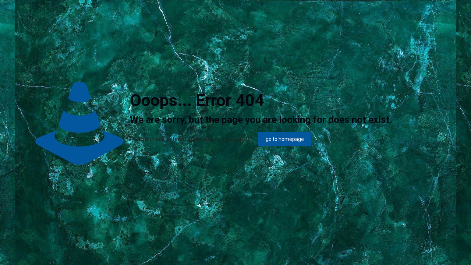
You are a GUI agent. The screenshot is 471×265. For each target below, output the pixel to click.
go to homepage (285, 139)
